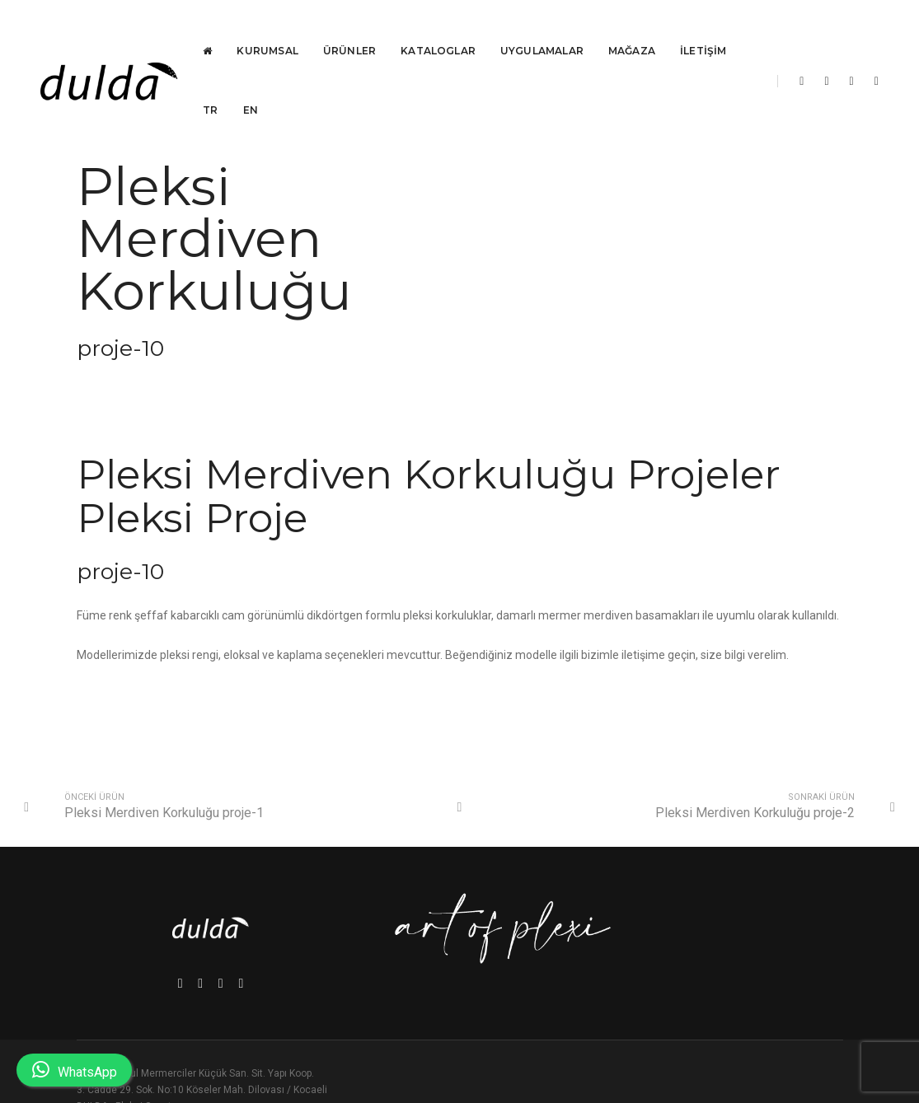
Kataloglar (438, 29)
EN (250, 88)
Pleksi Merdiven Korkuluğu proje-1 (165, 794)
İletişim (704, 29)
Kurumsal (267, 29)
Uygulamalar (542, 29)
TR (211, 88)
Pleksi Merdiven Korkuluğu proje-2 (753, 794)
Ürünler (350, 29)
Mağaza (632, 29)
